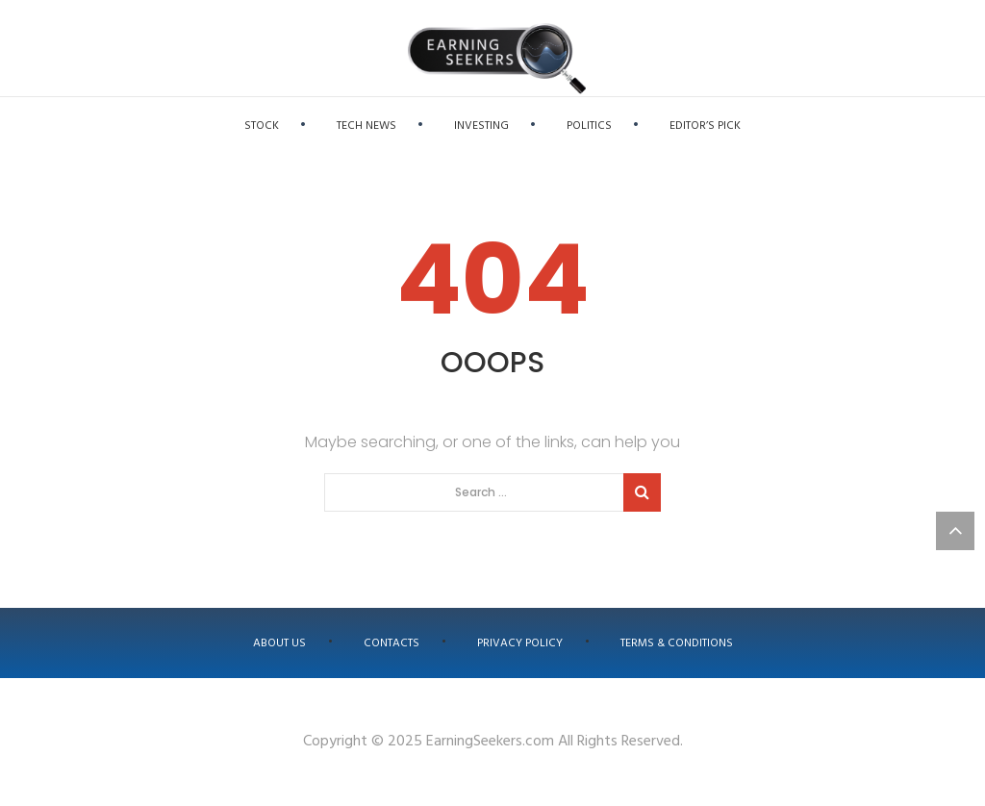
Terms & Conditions (676, 643)
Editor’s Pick (705, 126)
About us (279, 643)
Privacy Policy (520, 643)
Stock (261, 126)
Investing (481, 126)
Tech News (366, 126)
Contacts (391, 643)
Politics (589, 126)
